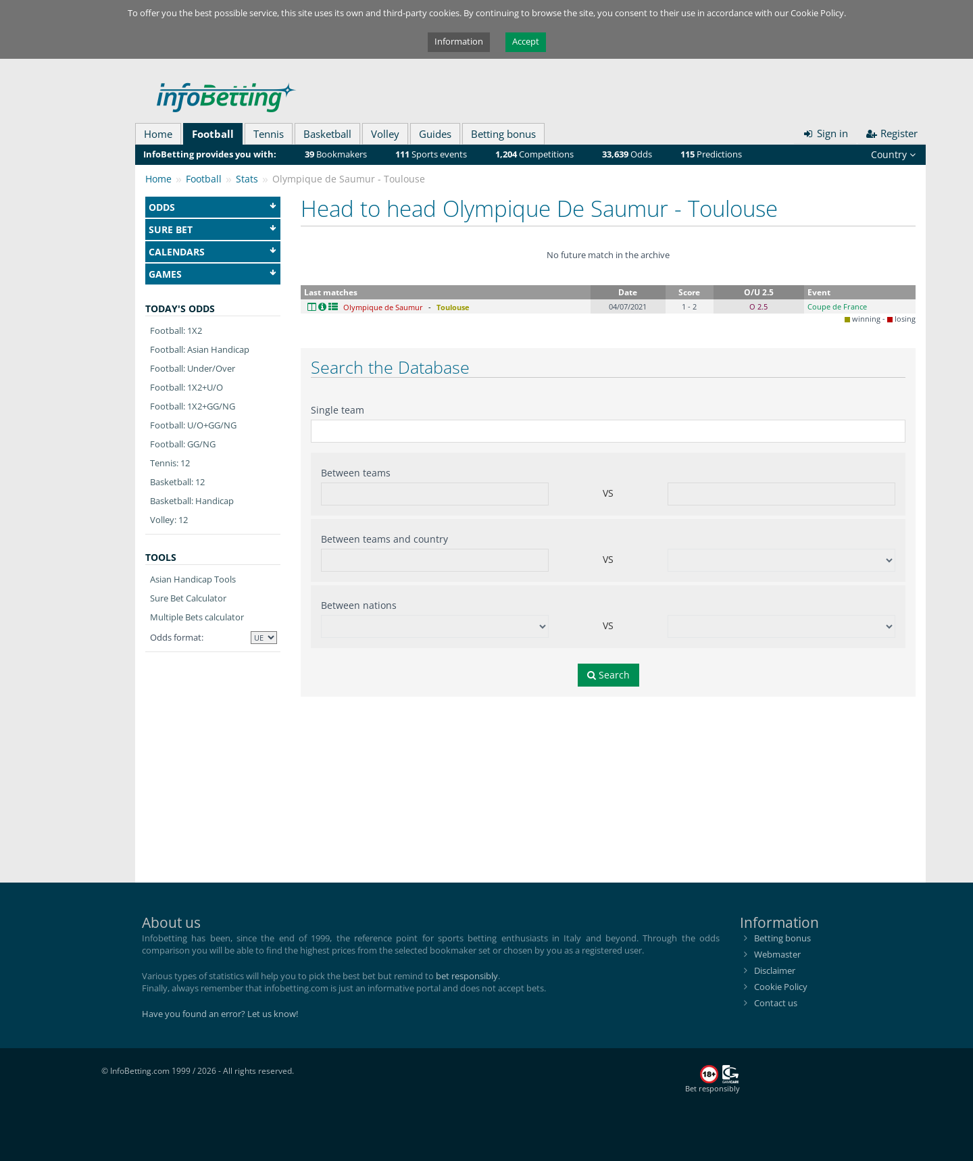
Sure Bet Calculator (188, 598)
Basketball (327, 134)
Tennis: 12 (170, 463)
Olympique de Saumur (383, 307)
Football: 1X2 (176, 330)
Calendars (213, 251)
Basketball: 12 (177, 482)
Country (893, 154)
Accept (525, 41)
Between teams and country (384, 539)
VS (608, 493)
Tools (160, 557)
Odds (213, 207)
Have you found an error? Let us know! (220, 1014)
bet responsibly (467, 976)
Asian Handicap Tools (193, 579)
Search (608, 674)
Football (213, 134)
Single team (337, 409)
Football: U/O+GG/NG (193, 425)
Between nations (359, 605)
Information (458, 41)
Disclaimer (774, 970)
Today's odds (180, 308)
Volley (385, 134)
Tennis (268, 134)
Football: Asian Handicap (199, 349)
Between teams (356, 472)
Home (158, 134)
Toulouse (453, 307)
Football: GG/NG (183, 444)
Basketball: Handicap (192, 501)
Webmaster (777, 954)
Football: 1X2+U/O (186, 387)
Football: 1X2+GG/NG (192, 406)
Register (892, 133)
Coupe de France (837, 306)
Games (213, 274)
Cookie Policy (780, 987)
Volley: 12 (169, 520)
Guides (435, 134)
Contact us (775, 1003)
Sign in (825, 133)
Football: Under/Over (192, 368)
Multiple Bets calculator (197, 617)
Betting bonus (503, 134)
